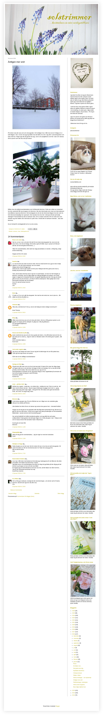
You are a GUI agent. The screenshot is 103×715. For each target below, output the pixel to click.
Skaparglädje (16, 432)
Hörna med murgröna (79, 684)
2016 (73, 634)
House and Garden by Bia (19, 332)
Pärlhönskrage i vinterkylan (80, 682)
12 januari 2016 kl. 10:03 (18, 393)
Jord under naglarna (18, 349)
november (76, 638)
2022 (73, 620)
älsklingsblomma (25, 231)
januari (75, 661)
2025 (73, 613)
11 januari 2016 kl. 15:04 (18, 359)
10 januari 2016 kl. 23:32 (18, 287)
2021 (73, 622)
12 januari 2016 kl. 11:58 (18, 438)
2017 (73, 631)
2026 (73, 610)
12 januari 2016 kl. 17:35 (18, 473)
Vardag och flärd (17, 364)
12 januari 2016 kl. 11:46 (18, 427)
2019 (73, 627)
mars (75, 657)
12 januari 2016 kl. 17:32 (18, 453)
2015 (73, 690)
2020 (73, 624)
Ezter (13, 293)
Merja (13, 318)
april (75, 654)
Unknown (15, 304)
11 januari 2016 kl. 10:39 (18, 327)
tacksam (15, 231)
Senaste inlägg (12, 493)
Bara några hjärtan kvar (79, 687)
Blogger (58, 706)
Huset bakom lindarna (18, 458)
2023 (73, 617)
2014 (73, 693)
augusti (76, 645)
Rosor (74, 663)
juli (74, 647)
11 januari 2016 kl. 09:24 (18, 312)
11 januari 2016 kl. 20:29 (18, 379)
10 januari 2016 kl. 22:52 (18, 256)
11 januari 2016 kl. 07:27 (18, 299)
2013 (73, 695)
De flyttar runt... (77, 666)
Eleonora (14, 399)
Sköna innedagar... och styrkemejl (82, 677)
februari (76, 659)
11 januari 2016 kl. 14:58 (18, 344)
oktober (76, 640)
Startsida (37, 493)
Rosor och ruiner (17, 240)
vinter (19, 231)
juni (75, 650)
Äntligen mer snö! (77, 680)
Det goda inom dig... (78, 668)
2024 (73, 615)
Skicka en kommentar (16, 490)
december (76, 636)
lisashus (14, 261)
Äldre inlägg (61, 493)
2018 (73, 629)
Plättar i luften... (77, 675)
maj (75, 652)
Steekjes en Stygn (17, 444)
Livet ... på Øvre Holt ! (18, 384)
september (77, 643)
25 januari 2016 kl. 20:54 (18, 486)
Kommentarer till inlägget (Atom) (25, 496)
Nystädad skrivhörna (78, 670)
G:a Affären (15, 478)
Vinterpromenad (77, 673)
